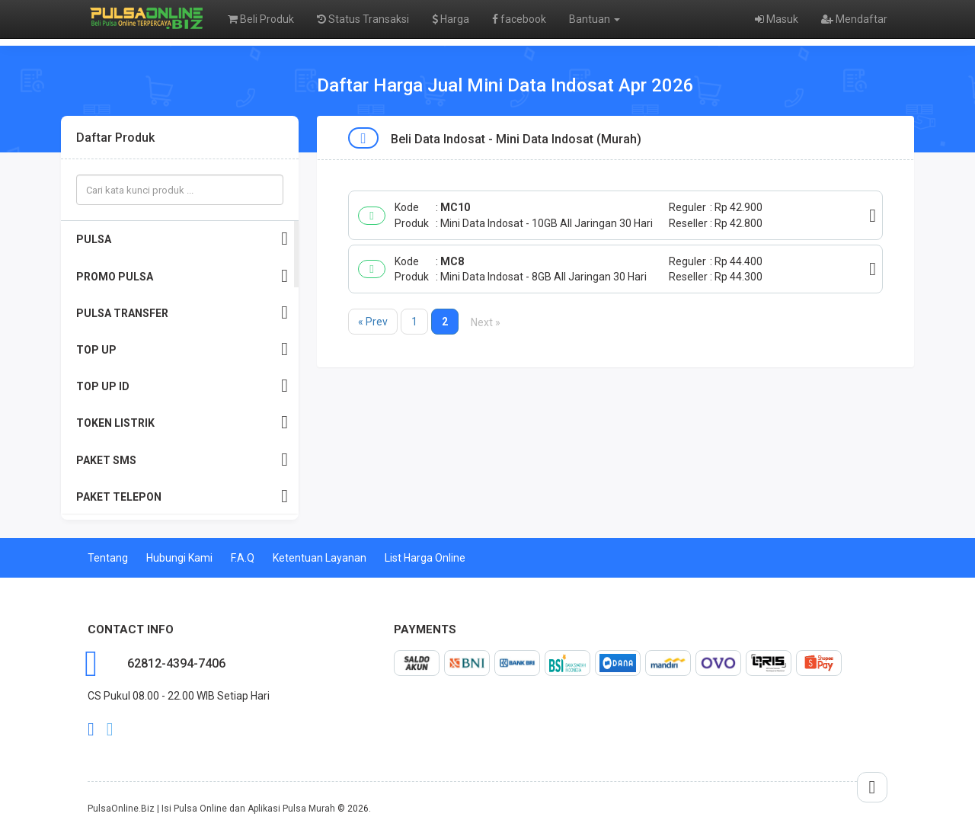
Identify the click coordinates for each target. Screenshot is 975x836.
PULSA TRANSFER (182, 313)
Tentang (108, 558)
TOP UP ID (182, 386)
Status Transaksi (363, 19)
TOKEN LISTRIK (182, 422)
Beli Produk (261, 19)
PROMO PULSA (182, 276)
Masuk (776, 19)
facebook (519, 19)
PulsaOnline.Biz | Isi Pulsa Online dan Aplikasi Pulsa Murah (211, 808)
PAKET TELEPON (182, 496)
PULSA (182, 239)
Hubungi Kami (179, 558)
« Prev (373, 322)
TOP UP (182, 349)
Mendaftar (854, 19)
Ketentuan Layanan (319, 558)
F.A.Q (242, 558)
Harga (450, 19)
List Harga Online (425, 558)
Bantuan (594, 19)
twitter (110, 729)
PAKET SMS (182, 460)
